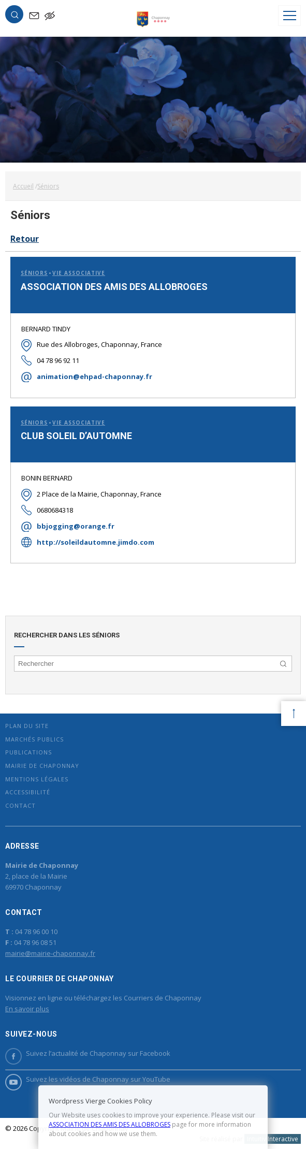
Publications (28, 752)
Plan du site (27, 726)
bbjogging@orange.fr (75, 526)
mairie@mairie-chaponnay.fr (50, 953)
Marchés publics (34, 739)
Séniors (34, 273)
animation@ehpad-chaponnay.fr (94, 376)
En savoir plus (27, 1008)
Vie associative (78, 273)
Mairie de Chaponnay (42, 765)
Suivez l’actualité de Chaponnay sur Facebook (87, 1053)
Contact (20, 805)
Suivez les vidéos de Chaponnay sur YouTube (87, 1079)
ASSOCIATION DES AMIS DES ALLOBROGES (114, 286)
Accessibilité (27, 792)
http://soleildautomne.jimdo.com (95, 542)
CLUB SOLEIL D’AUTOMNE (76, 435)
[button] (14, 16)
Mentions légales (36, 779)
